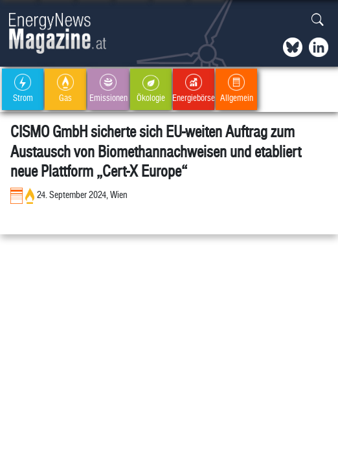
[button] (317, 20)
